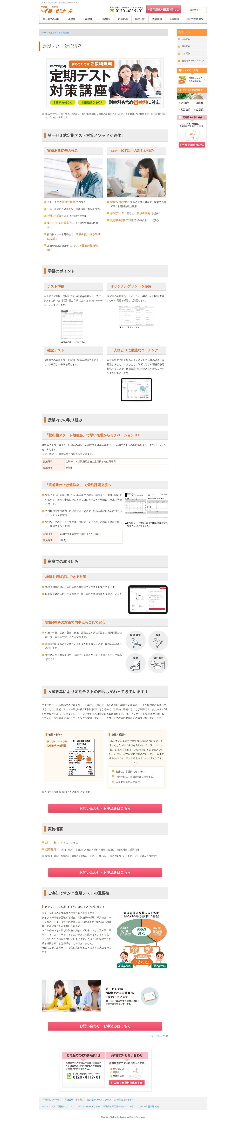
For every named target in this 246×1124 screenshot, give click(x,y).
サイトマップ (48, 1106)
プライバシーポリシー (89, 1106)
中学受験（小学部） (52, 1100)
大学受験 (186, 53)
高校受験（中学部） (74, 1100)
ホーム (45, 32)
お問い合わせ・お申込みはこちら (105, 808)
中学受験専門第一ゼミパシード (118, 1106)
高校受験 (186, 46)
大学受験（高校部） (124, 1100)
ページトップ (158, 1036)
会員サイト (195, 10)
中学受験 (186, 39)
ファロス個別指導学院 (147, 1106)
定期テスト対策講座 (59, 32)
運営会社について (67, 1106)
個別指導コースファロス (193, 60)
